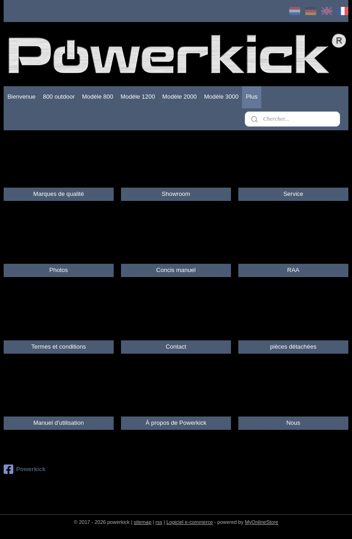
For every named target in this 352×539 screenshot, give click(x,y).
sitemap (143, 522)
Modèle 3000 (221, 96)
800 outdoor (59, 96)
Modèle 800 (97, 96)
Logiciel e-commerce (189, 522)
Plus (251, 96)
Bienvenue (21, 96)
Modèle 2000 (179, 96)
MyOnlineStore (261, 522)
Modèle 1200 (138, 96)
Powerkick (24, 469)
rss (158, 522)
